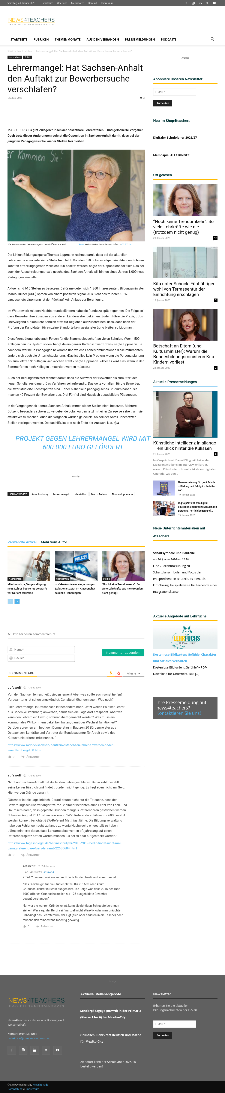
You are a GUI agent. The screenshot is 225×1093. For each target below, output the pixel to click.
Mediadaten (77, 3)
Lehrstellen (80, 494)
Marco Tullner (99, 494)
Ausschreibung (40, 494)
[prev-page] (10, 601)
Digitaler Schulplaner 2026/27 (175, 137)
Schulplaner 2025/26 (121, 1062)
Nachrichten (24, 51)
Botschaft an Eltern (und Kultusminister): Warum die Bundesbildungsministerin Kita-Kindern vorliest (184, 354)
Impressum (107, 3)
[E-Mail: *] (174, 92)
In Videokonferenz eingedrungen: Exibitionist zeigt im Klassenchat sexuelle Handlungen (75, 588)
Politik (28, 57)
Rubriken (41, 39)
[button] (212, 40)
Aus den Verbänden (103, 39)
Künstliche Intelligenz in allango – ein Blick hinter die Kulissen (184, 445)
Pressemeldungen (140, 39)
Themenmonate (68, 39)
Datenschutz (15, 1089)
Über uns (62, 3)
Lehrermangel (61, 494)
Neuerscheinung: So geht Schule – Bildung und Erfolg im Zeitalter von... (196, 486)
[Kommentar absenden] (123, 652)
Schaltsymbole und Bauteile (174, 553)
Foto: (81, 244)
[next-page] (17, 601)
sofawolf (49, 872)
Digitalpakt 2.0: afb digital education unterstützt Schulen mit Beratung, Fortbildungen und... (197, 507)
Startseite (48, 3)
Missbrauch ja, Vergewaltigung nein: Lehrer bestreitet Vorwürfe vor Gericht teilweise (27, 588)
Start (10, 51)
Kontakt (92, 3)
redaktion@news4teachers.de (28, 1038)
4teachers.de (40, 1085)
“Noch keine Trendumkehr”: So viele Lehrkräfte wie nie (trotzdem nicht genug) (123, 588)
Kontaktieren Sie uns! (178, 713)
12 (215, 238)
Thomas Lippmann (122, 494)
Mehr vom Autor (54, 542)
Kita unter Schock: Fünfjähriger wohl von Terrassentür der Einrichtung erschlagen (183, 289)
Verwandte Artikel (22, 542)
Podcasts (168, 39)
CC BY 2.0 (127, 244)
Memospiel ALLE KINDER (171, 155)
